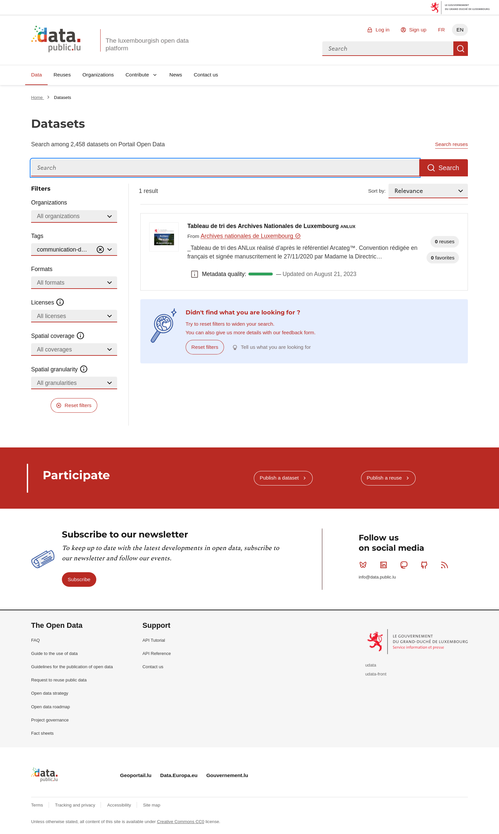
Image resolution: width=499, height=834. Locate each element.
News (175, 74)
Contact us (206, 74)
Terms (37, 805)
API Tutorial (154, 640)
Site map (151, 805)
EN (459, 29)
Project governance (50, 720)
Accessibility (119, 805)
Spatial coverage (58, 336)
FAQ (35, 640)
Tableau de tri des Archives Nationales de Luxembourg (271, 226)
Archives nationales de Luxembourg (250, 236)
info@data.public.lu (377, 577)
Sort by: (377, 191)
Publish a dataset (279, 478)
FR (441, 29)
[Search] (225, 168)
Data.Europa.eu (179, 775)
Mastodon (405, 565)
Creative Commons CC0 (180, 821)
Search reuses (451, 144)
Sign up (417, 29)
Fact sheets (42, 733)
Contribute (137, 74)
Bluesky (364, 565)
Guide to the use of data (54, 653)
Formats (42, 269)
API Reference (157, 653)
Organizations (98, 74)
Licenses (48, 302)
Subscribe (79, 579)
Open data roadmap (50, 706)
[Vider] (100, 249)
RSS (446, 565)
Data (36, 74)
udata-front (375, 674)
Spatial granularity (59, 369)
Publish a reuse (384, 478)
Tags (37, 236)
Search (460, 48)
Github (425, 565)
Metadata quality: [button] (194, 274)
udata (370, 665)
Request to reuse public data (59, 679)
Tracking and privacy (75, 805)
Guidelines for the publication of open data (72, 666)
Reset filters (78, 405)
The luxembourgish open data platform (147, 44)
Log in (382, 29)
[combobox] (387, 48)
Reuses (62, 74)
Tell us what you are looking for (276, 347)
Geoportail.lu (136, 775)
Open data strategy (49, 693)
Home (37, 97)
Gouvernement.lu (227, 775)
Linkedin (385, 565)
